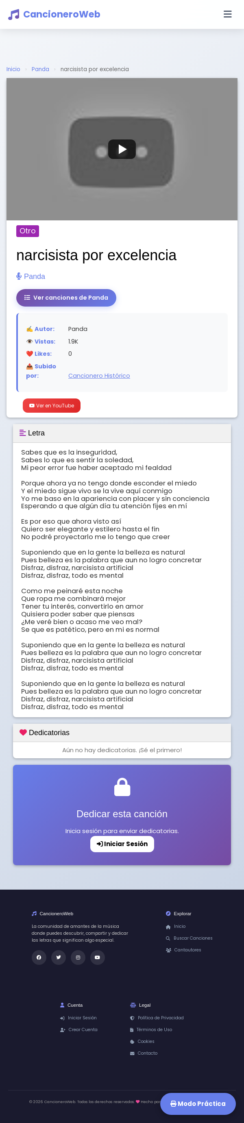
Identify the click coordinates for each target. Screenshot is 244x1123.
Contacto (143, 1053)
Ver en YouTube (51, 405)
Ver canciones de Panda (66, 298)
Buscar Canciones (189, 938)
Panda (40, 69)
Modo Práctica (198, 1103)
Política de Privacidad (157, 1018)
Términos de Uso (151, 1030)
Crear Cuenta (79, 1030)
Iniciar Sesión (122, 844)
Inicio (13, 69)
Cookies (142, 1041)
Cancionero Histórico (99, 376)
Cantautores (183, 950)
